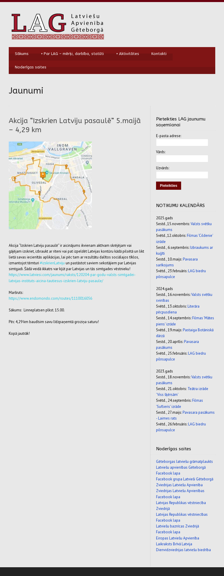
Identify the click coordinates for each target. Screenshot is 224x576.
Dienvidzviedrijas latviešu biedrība (183, 549)
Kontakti (159, 53)
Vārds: (160, 151)
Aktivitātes (127, 53)
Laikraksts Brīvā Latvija (174, 543)
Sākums (22, 53)
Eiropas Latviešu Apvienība (177, 538)
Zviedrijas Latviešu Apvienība (179, 484)
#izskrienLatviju (52, 263)
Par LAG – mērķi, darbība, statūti (72, 53)
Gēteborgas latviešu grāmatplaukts (184, 461)
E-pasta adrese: (168, 135)
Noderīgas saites (30, 67)
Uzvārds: (162, 167)
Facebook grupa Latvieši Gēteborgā (184, 479)
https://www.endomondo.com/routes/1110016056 (50, 298)
